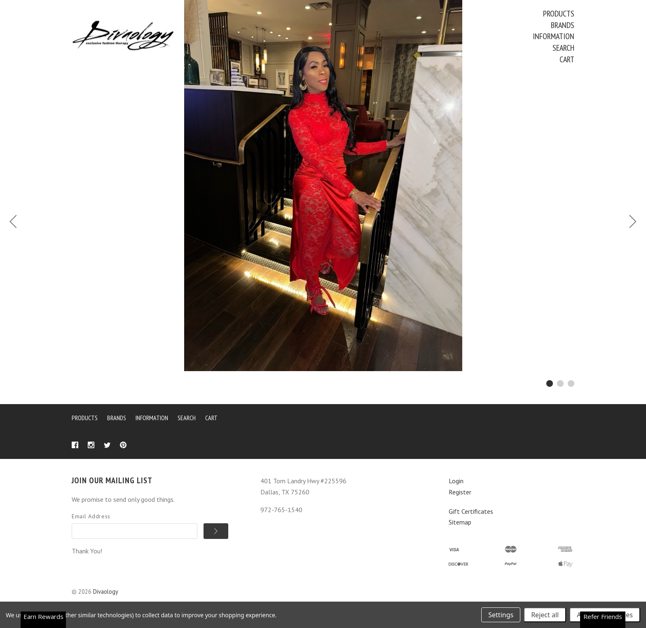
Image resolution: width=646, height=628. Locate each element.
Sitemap (460, 522)
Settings (500, 614)
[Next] (633, 223)
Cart (566, 59)
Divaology (105, 591)
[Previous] (13, 223)
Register (460, 492)
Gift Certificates (471, 511)
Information (553, 36)
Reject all (545, 614)
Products (558, 13)
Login (456, 481)
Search (563, 47)
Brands (562, 25)
